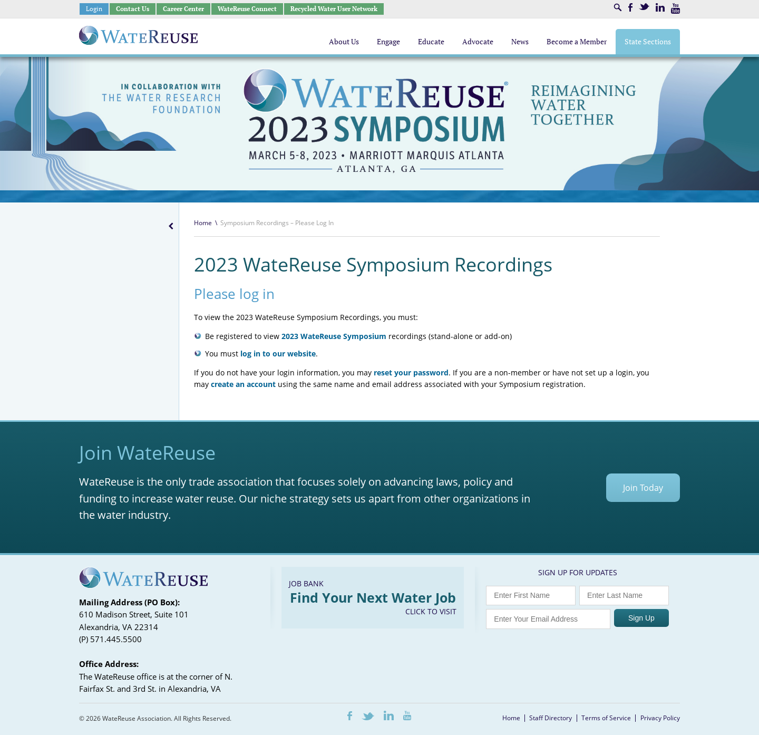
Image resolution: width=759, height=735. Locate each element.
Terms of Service (606, 717)
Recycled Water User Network (333, 9)
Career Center (183, 9)
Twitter (644, 6)
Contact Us (132, 9)
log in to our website (278, 354)
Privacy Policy (660, 717)
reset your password (411, 373)
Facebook (630, 7)
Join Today (643, 488)
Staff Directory (550, 717)
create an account (243, 384)
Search (618, 7)
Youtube (675, 8)
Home (203, 222)
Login (94, 9)
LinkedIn (660, 7)
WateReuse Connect (247, 9)
